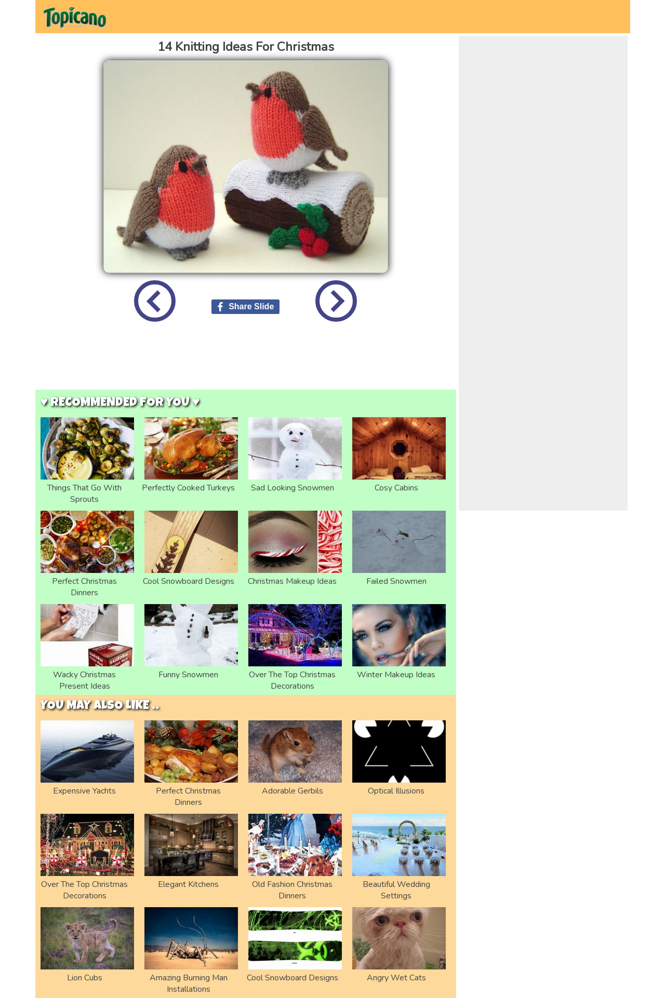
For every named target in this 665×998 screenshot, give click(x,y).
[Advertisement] (246, 363)
